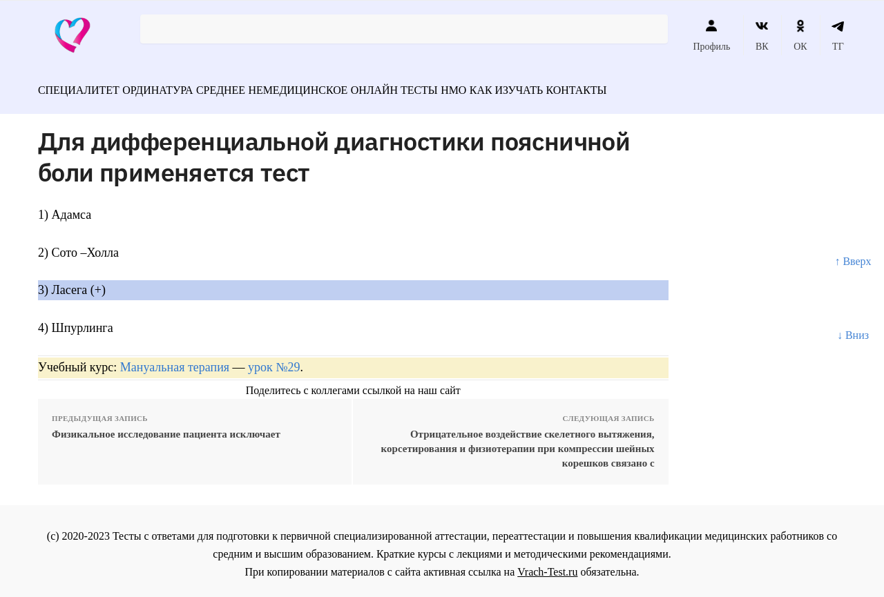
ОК (800, 35)
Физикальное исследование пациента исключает (166, 427)
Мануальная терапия (174, 361)
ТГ (838, 35)
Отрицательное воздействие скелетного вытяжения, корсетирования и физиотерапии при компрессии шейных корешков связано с (518, 442)
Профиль (711, 35)
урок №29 (274, 361)
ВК (762, 35)
